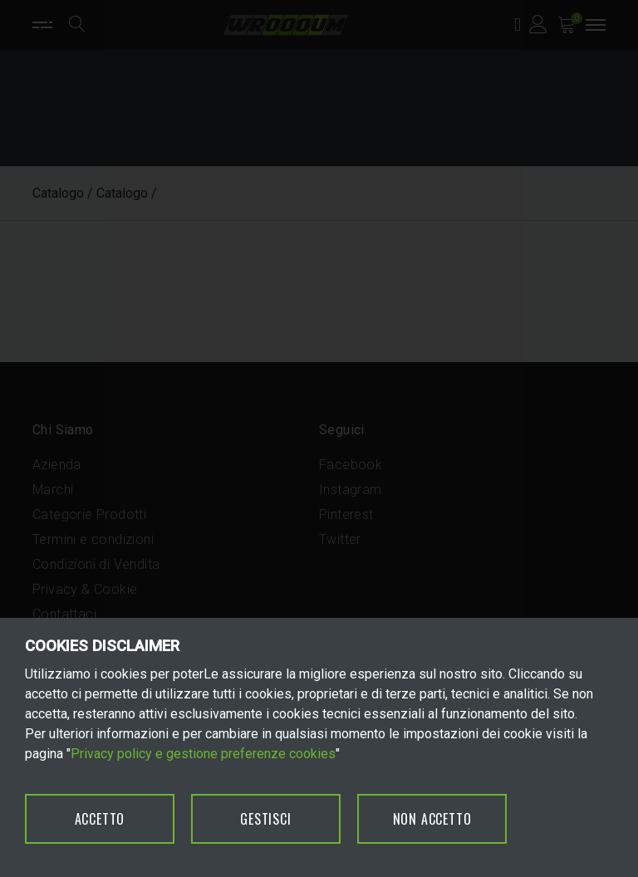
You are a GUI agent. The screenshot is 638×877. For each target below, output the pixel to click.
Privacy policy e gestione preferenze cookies (203, 754)
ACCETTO (100, 819)
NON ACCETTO (432, 819)
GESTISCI (265, 819)
